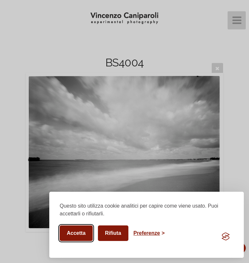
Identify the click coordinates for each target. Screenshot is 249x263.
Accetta (76, 233)
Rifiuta (113, 233)
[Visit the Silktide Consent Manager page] (225, 236)
